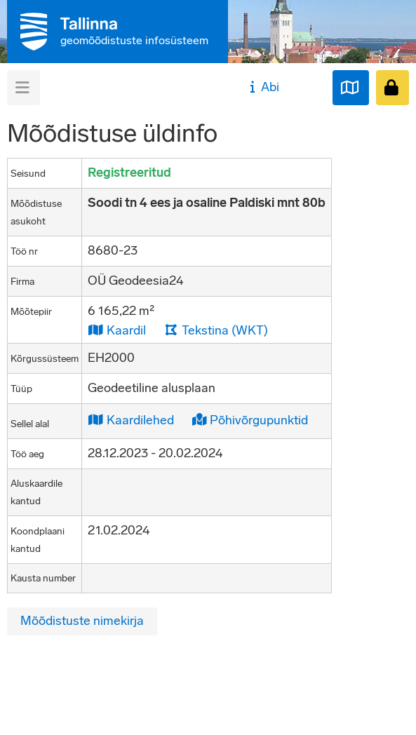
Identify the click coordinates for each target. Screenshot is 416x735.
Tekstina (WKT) (216, 330)
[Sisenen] (392, 87)
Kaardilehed (131, 419)
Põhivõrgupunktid (250, 419)
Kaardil (117, 330)
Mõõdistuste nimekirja (82, 620)
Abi (263, 87)
